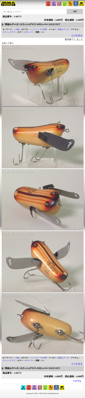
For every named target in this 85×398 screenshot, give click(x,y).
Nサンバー (29, 32)
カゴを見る (76, 35)
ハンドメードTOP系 (38, 29)
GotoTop (77, 381)
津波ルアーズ (63, 29)
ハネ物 (16, 29)
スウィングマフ (9, 32)
